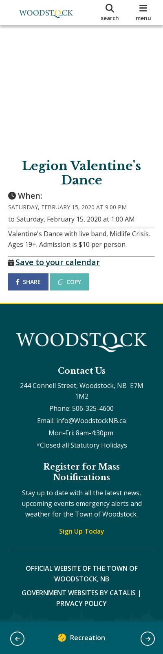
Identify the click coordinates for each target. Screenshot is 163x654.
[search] (110, 12)
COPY (69, 282)
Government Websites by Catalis (79, 592)
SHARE (28, 282)
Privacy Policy (81, 603)
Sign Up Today (81, 531)
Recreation (81, 639)
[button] (17, 639)
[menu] (143, 12)
